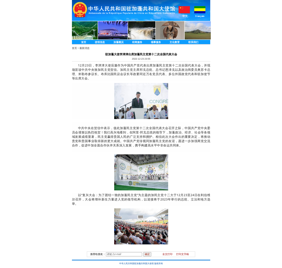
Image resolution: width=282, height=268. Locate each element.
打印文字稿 (182, 254)
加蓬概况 (118, 42)
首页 (83, 42)
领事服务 (156, 42)
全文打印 (167, 254)
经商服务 (137, 42)
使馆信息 (100, 42)
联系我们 (193, 42)
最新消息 (84, 48)
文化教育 (175, 42)
